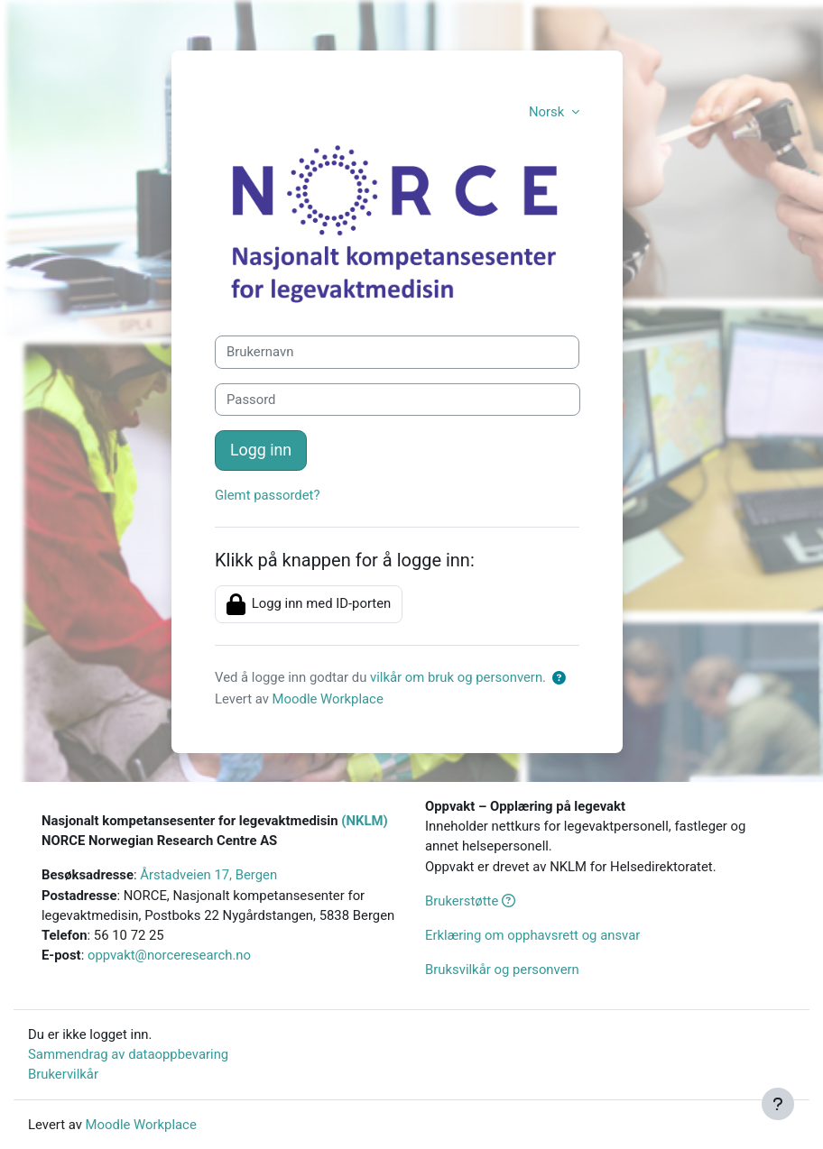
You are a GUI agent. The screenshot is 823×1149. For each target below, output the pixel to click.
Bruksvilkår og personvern (502, 969)
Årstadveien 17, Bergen (208, 875)
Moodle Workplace (328, 699)
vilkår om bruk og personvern (456, 677)
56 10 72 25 (129, 935)
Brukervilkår (63, 1074)
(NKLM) (364, 821)
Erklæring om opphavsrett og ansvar (532, 935)
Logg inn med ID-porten (309, 604)
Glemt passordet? (267, 495)
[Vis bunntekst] (778, 1104)
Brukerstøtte (470, 901)
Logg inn (260, 449)
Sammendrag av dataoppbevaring (128, 1054)
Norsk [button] (548, 112)
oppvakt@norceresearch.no (169, 955)
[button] (563, 678)
